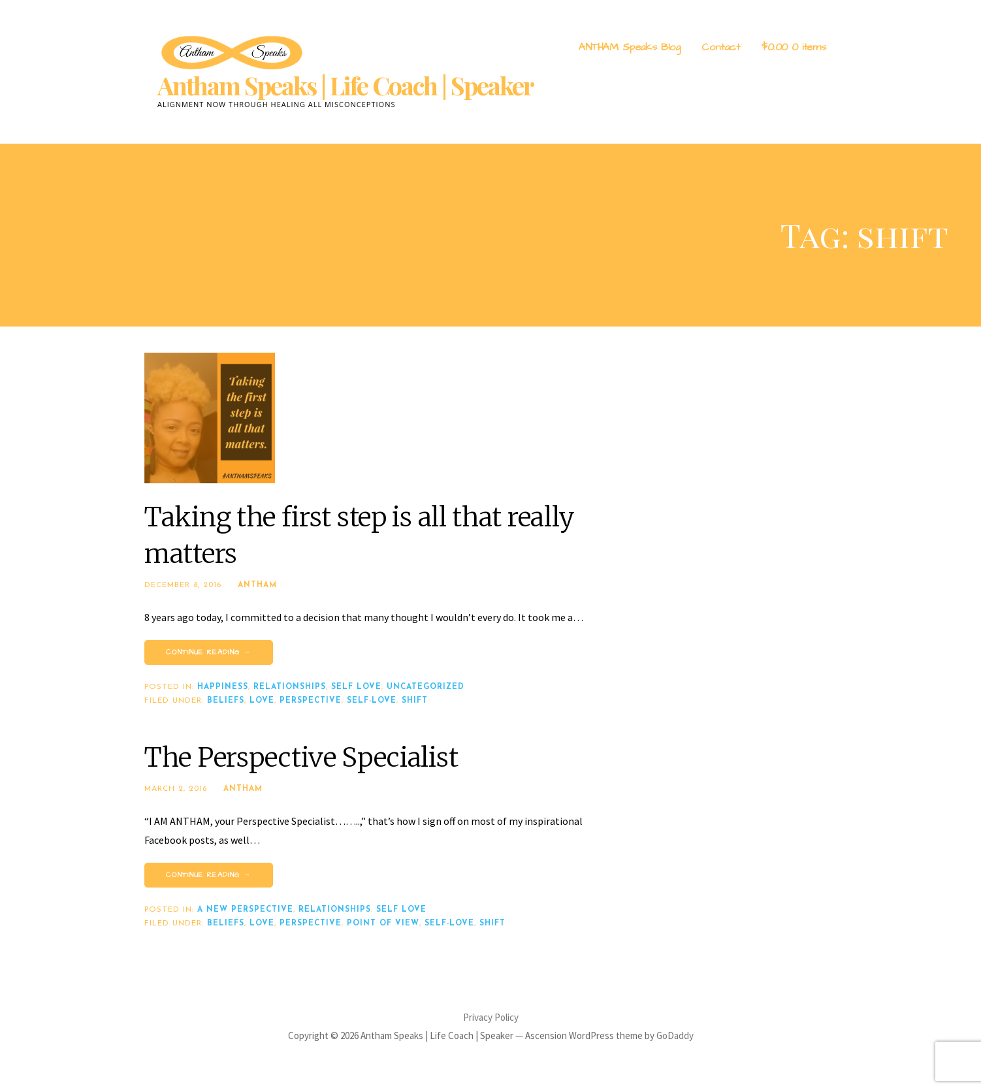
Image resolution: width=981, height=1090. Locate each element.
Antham (257, 585)
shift (415, 701)
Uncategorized (425, 687)
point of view (383, 923)
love (261, 701)
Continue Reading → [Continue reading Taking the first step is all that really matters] (208, 652)
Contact (720, 47)
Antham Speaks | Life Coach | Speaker (345, 85)
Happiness (222, 687)
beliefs (225, 701)
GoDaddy (675, 1035)
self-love (371, 701)
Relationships (289, 687)
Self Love (356, 687)
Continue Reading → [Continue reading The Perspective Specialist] (208, 875)
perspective (311, 701)
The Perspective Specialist (301, 757)
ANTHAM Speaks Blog (630, 47)
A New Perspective (245, 910)
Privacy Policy (491, 1017)
